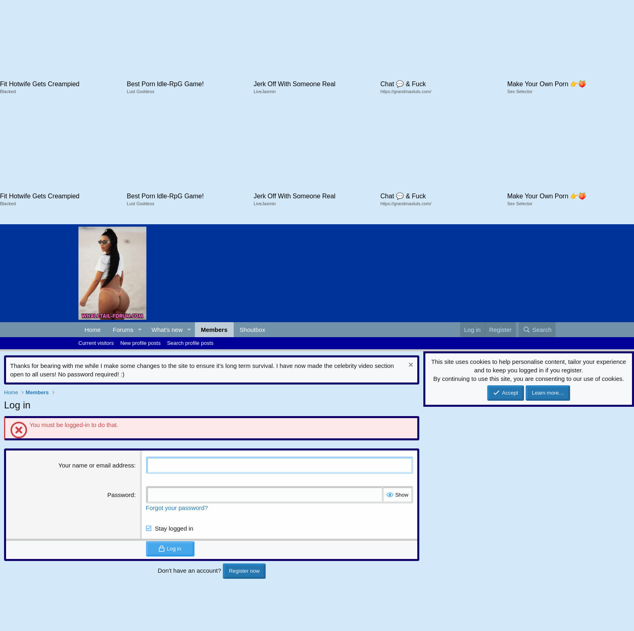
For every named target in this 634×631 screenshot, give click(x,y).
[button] (140, 329)
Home (93, 329)
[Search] (537, 329)
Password (121, 494)
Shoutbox (252, 329)
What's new (167, 329)
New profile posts (140, 343)
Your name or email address (96, 465)
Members (214, 329)
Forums (123, 329)
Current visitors (96, 343)
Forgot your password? (177, 507)
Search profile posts (190, 343)
